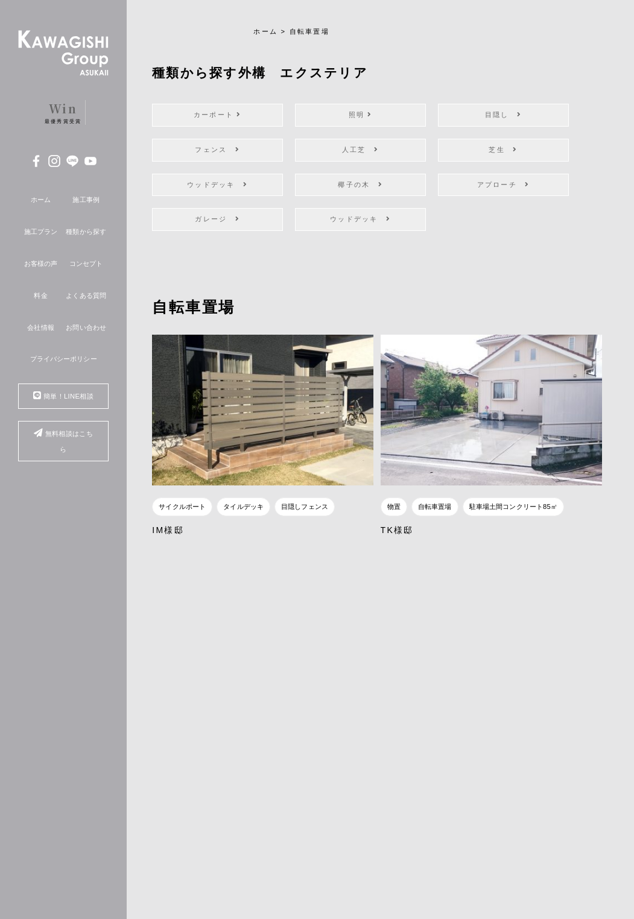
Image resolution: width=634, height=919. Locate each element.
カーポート (218, 114)
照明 (361, 114)
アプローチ (503, 184)
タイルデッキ (243, 506)
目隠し (503, 114)
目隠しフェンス (304, 506)
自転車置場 (435, 506)
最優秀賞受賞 (63, 112)
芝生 (503, 149)
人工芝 (360, 149)
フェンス (217, 149)
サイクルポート (182, 506)
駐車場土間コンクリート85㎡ (513, 506)
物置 (394, 506)
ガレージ (217, 219)
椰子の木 (360, 184)
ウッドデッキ (217, 184)
